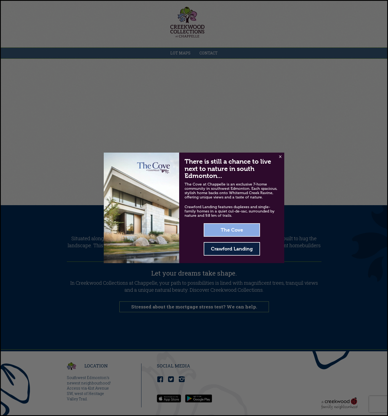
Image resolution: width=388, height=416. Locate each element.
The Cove (232, 230)
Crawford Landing (232, 249)
